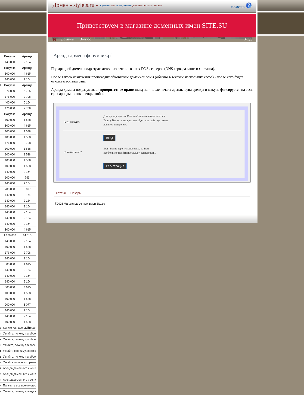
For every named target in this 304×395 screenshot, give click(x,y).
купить (105, 5)
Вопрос (85, 39)
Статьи (61, 193)
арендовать (124, 5)
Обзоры (75, 193)
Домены (67, 39)
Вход (247, 39)
